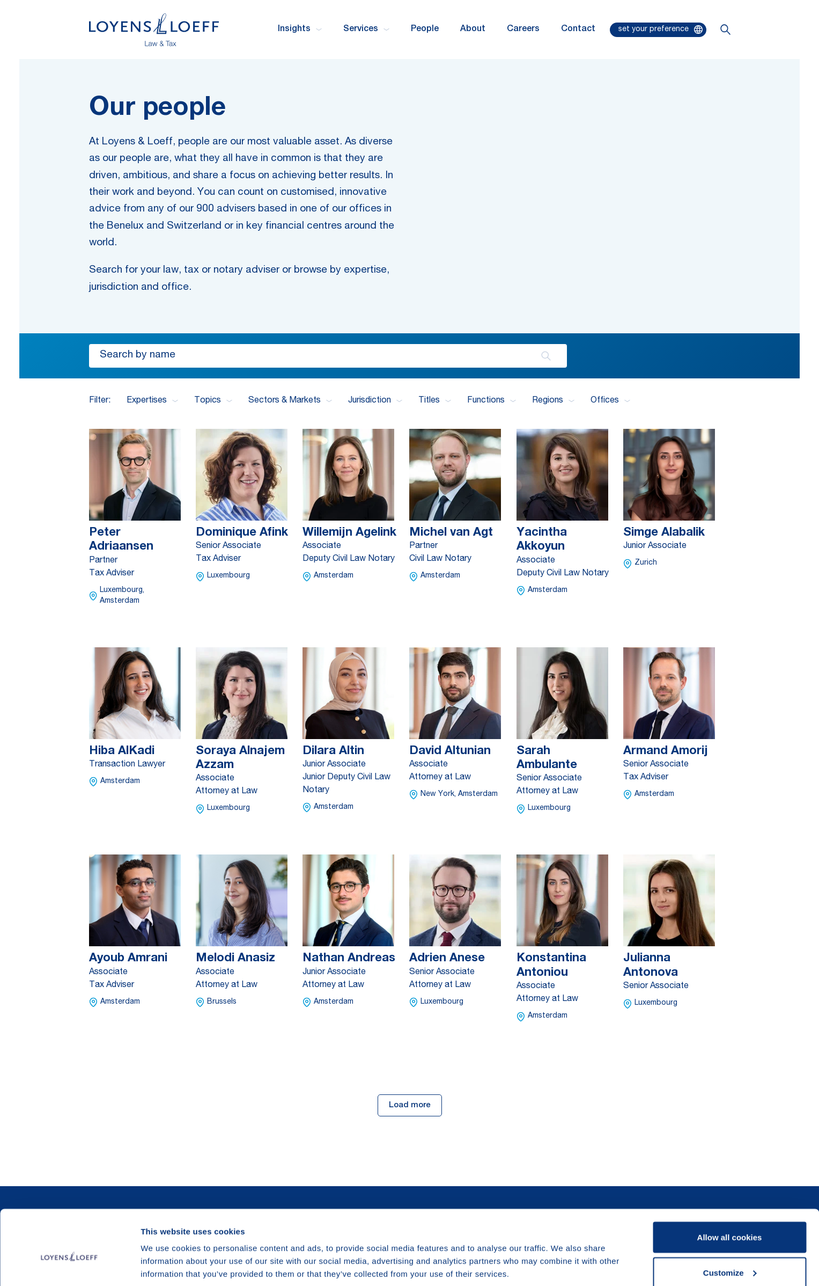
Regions (553, 401)
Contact (578, 29)
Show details (165, 1253)
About (472, 29)
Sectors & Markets (290, 401)
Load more (410, 1105)
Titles (434, 401)
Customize (730, 1222)
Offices (610, 401)
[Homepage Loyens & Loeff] (154, 29)
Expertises (152, 401)
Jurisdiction (375, 401)
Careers (523, 29)
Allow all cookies (729, 1187)
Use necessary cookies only (729, 1257)
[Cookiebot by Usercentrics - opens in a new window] (69, 1265)
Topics (213, 401)
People (425, 29)
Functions (491, 401)
